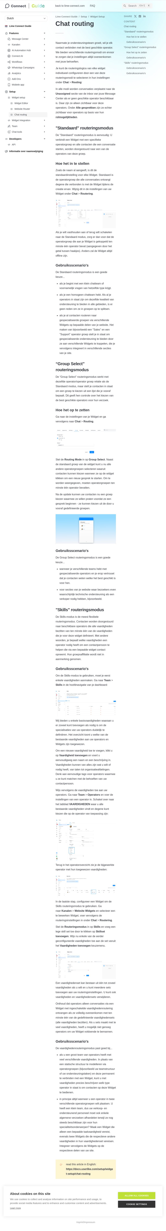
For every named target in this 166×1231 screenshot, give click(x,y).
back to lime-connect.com (70, 5)
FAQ (92, 5)
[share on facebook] (140, 16)
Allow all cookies (137, 1195)
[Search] (137, 6)
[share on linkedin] (144, 16)
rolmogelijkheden (66, 117)
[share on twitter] (135, 16)
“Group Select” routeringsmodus (140, 47)
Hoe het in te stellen (136, 36)
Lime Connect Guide (66, 16)
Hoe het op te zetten (136, 52)
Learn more (15, 1208)
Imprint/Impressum (85, 1222)
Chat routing (130, 26)
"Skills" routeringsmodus (136, 63)
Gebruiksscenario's (136, 42)
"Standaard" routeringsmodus (139, 31)
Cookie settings (136, 1204)
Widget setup (97, 16)
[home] (27, 5)
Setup (84, 16)
